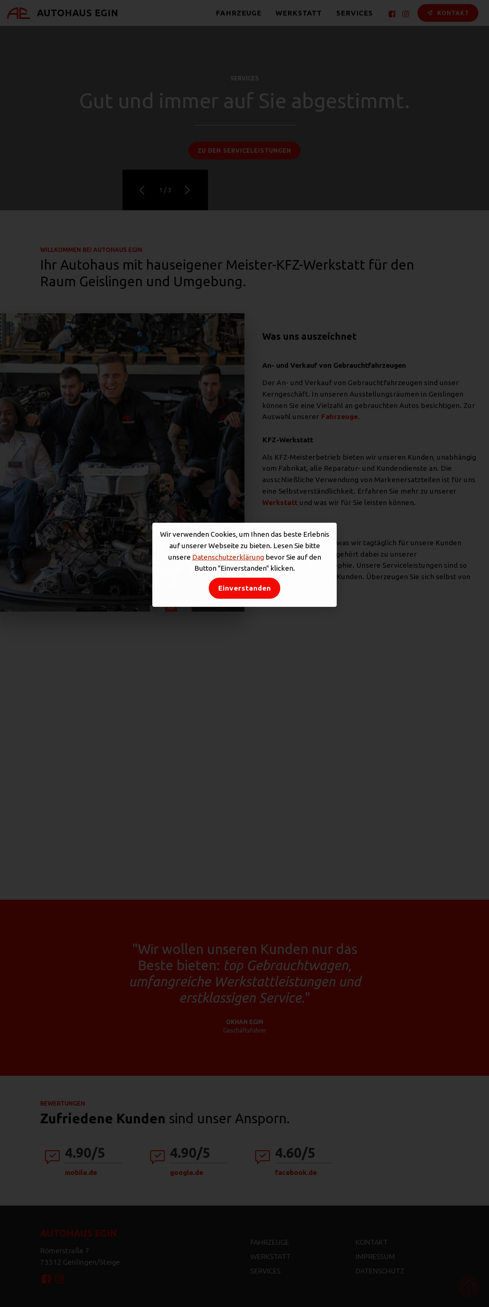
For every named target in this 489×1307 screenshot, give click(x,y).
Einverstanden (244, 588)
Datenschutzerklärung (228, 557)
